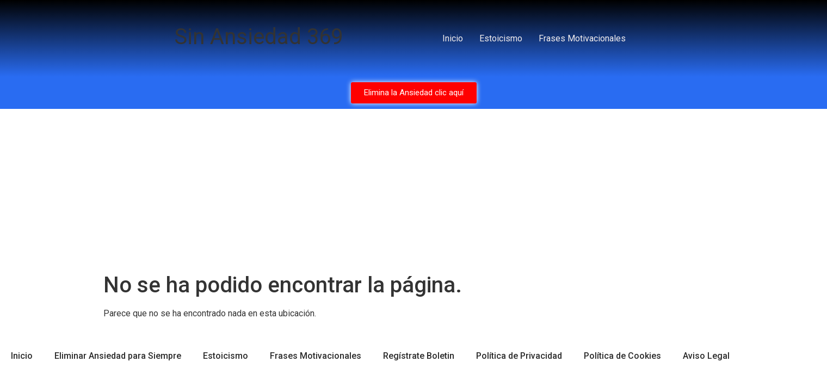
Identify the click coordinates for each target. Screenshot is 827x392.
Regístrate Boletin (418, 356)
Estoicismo (500, 38)
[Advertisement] (413, 190)
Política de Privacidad (519, 356)
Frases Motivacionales (582, 38)
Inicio (452, 38)
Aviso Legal (706, 356)
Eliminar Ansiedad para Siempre (117, 356)
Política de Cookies (622, 356)
